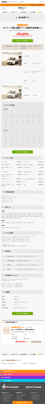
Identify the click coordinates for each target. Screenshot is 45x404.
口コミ (40, 13)
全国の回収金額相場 (35, 401)
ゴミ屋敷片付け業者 (7, 399)
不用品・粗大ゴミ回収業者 (12, 4)
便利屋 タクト (26, 4)
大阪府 (20, 4)
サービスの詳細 (23, 47)
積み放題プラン (25, 13)
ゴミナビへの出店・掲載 (21, 397)
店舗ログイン (19, 399)
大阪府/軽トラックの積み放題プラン (9, 365)
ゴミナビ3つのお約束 (35, 397)
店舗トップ (7, 12)
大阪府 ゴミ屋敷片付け (8, 376)
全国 (18, 4)
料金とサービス (15, 12)
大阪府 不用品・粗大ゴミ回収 (9, 373)
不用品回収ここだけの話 (36, 399)
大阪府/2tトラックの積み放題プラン (30, 365)
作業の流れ (30, 47)
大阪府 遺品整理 (7, 379)
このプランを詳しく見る (36, 342)
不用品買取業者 (6, 403)
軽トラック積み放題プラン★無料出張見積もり (26, 330)
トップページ (4, 4)
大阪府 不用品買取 (7, 382)
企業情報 (33, 12)
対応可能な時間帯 (8, 47)
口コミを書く (24, 402)
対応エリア (16, 47)
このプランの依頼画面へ (23, 41)
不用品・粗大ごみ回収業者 (8, 397)
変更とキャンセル (38, 47)
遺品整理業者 (6, 401)
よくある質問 (23, 49)
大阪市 (22, 4)
